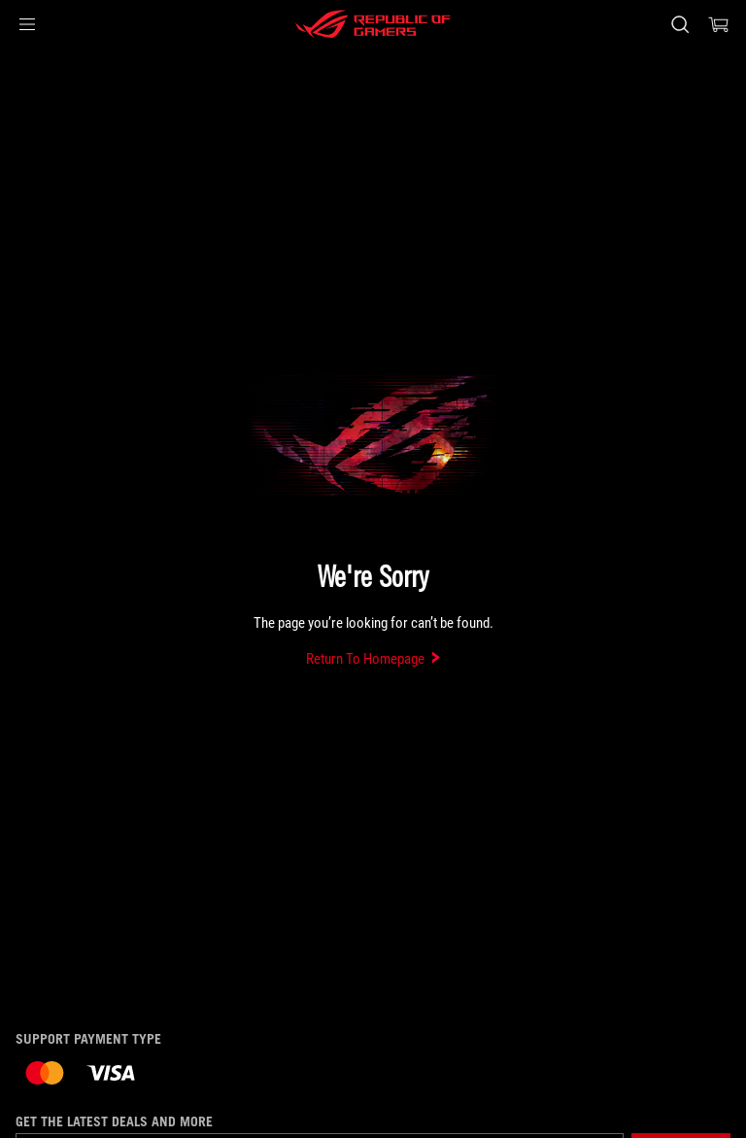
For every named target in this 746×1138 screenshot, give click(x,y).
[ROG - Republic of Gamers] (373, 24)
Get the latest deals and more (114, 1121)
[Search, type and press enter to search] (679, 24)
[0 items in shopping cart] (718, 24)
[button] (27, 24)
